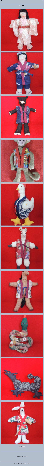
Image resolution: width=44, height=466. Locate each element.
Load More (22, 446)
